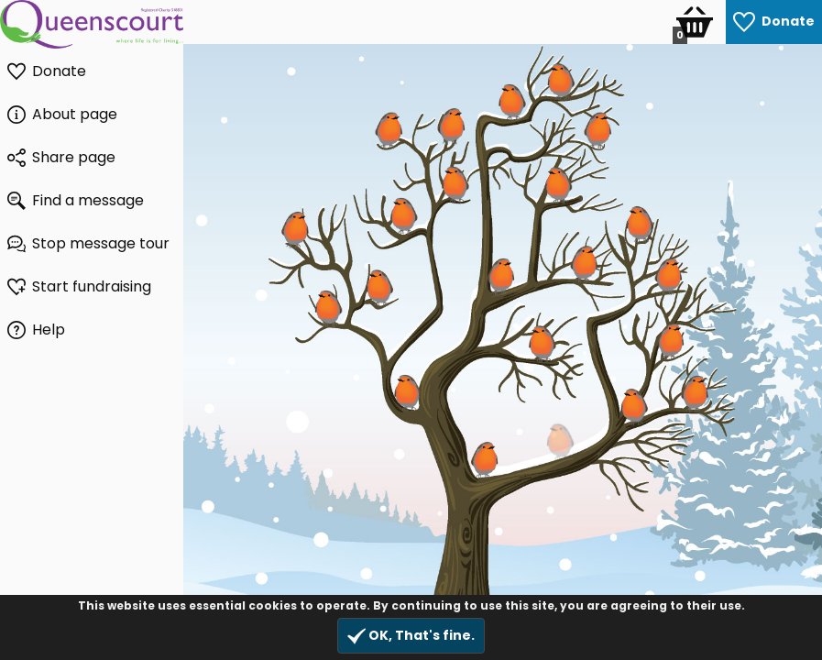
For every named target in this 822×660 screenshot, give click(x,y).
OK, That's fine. (411, 635)
